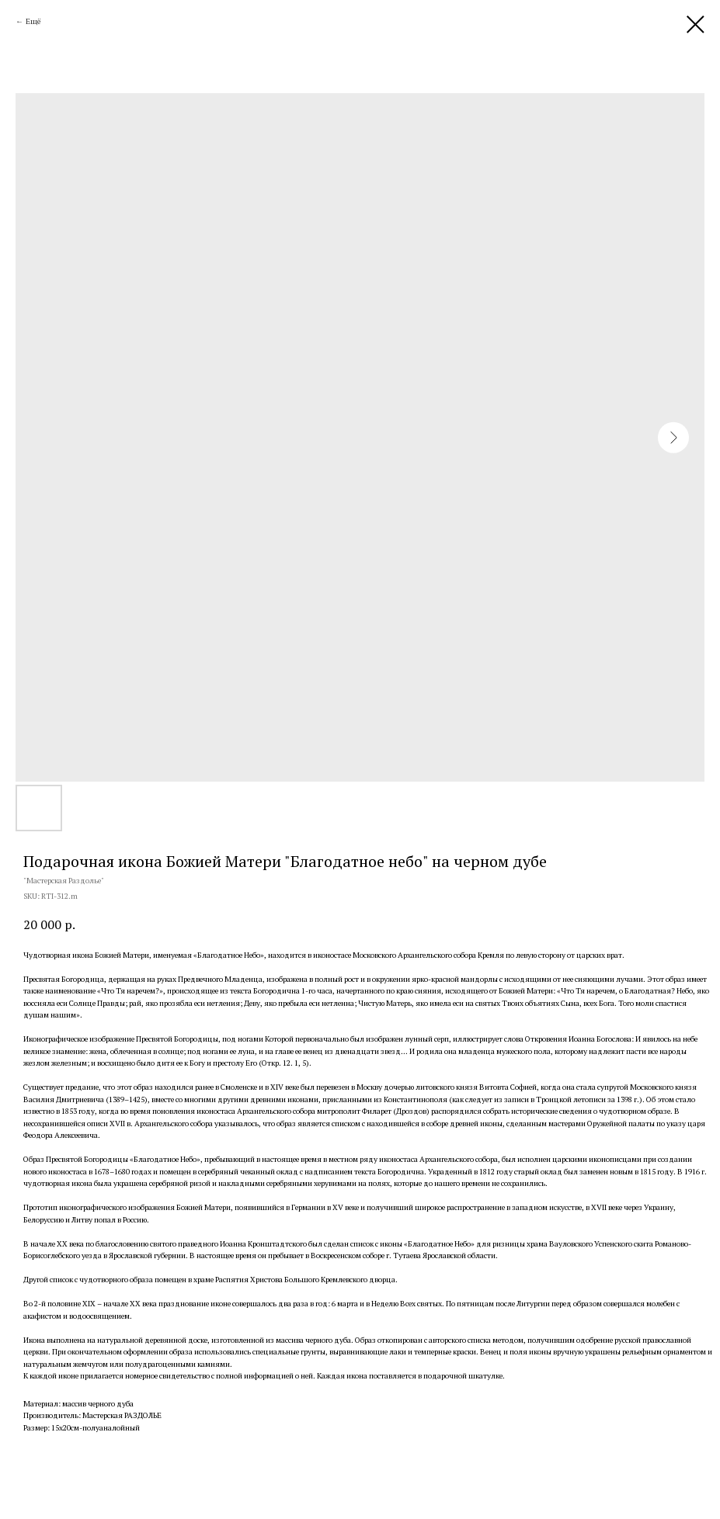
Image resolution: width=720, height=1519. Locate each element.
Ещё (33, 21)
